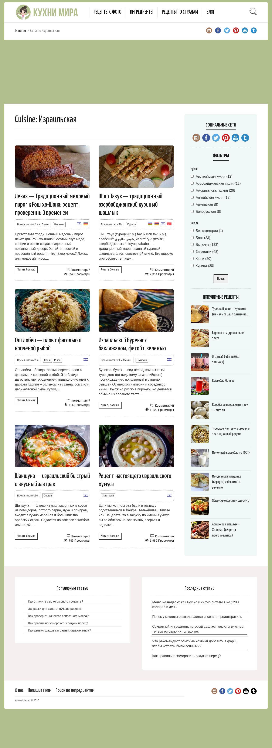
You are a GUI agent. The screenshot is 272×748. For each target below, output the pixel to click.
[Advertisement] (136, 72)
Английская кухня (213, 197)
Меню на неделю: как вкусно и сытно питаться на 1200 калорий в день (195, 604)
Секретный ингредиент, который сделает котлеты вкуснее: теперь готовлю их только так (198, 629)
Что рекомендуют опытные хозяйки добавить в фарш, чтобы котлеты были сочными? (195, 643)
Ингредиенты (141, 12)
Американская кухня (215, 190)
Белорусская (208, 211)
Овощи (48, 495)
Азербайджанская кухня (218, 183)
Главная (20, 31)
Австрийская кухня (214, 176)
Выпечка (59, 224)
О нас (19, 690)
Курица (131, 224)
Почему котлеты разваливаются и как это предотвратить (197, 617)
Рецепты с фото (107, 12)
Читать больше (26, 269)
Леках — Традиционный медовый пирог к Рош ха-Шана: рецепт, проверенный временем (52, 204)
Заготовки (108, 495)
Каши (47, 360)
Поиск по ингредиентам (75, 690)
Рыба (57, 360)
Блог (211, 12)
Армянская (207, 204)
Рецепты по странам (180, 12)
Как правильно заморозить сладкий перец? (186, 656)
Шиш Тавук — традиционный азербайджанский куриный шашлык (130, 204)
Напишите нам (39, 690)
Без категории (209, 231)
